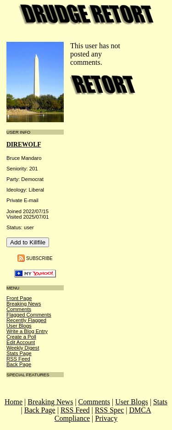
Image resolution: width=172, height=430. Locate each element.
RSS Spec (109, 410)
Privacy (106, 418)
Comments (18, 309)
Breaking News (23, 303)
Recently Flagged (26, 320)
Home (13, 402)
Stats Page (19, 353)
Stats (160, 402)
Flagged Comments (28, 314)
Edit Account (20, 342)
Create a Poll (21, 336)
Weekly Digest (22, 348)
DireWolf (23, 144)
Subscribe (39, 257)
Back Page (18, 364)
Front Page (19, 298)
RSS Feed (18, 359)
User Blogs (19, 325)
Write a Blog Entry (27, 331)
